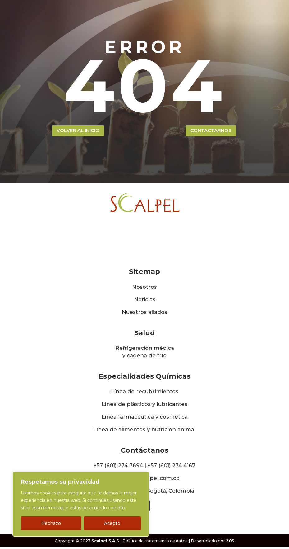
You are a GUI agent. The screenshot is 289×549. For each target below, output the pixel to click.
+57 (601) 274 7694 (118, 466)
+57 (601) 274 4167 (171, 466)
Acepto (112, 523)
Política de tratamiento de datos (155, 542)
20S (230, 542)
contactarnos (211, 131)
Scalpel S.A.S (105, 542)
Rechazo (51, 523)
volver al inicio (78, 131)
